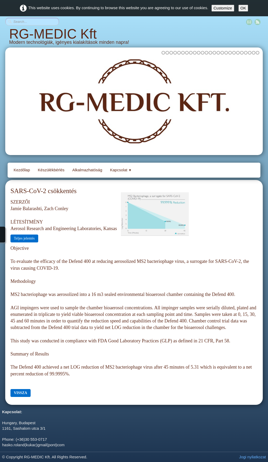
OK (243, 8)
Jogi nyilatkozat (252, 457)
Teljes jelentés (24, 238)
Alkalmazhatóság (87, 170)
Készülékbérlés (51, 170)
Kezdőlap (22, 170)
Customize (223, 8)
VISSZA (20, 393)
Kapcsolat (121, 170)
